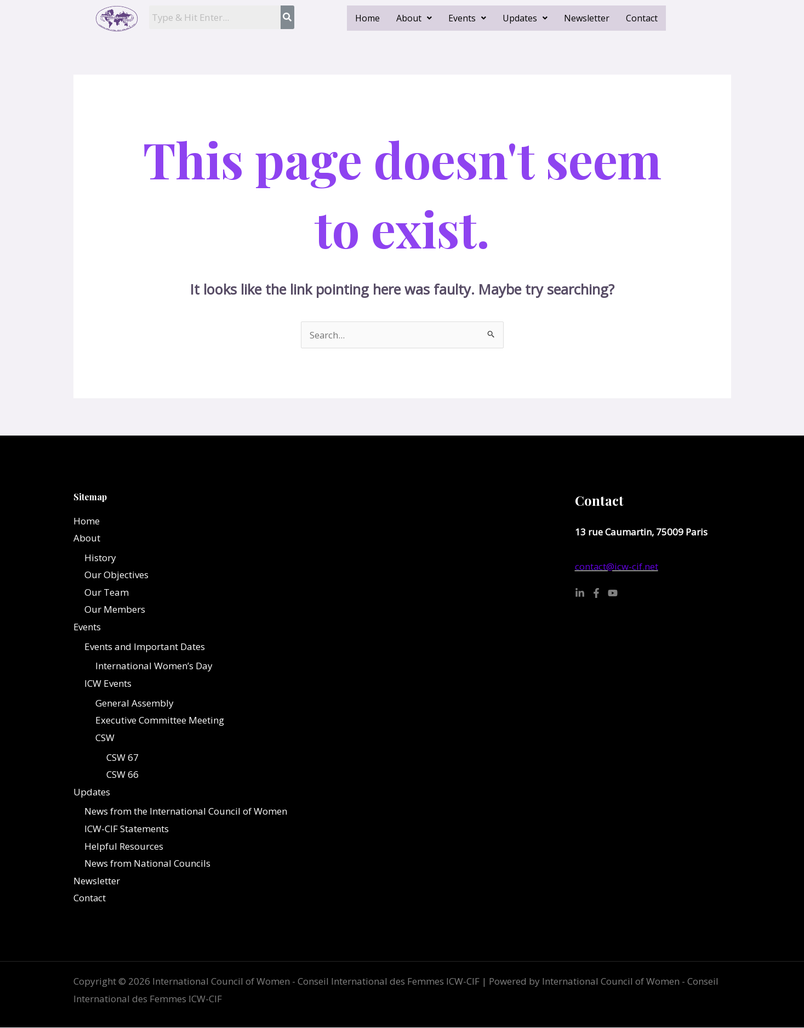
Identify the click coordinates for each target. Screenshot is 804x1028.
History (100, 557)
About (414, 18)
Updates (525, 18)
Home (367, 18)
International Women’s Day (154, 666)
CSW (105, 737)
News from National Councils (147, 863)
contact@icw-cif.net (617, 566)
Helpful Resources (123, 846)
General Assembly (134, 703)
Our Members (114, 609)
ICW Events (108, 683)
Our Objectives (116, 574)
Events (467, 18)
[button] (414, 18)
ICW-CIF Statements (126, 829)
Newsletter (586, 18)
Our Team (106, 592)
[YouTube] (613, 593)
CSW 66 (122, 775)
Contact (642, 18)
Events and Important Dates (144, 646)
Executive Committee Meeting (159, 720)
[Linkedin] (580, 593)
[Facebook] (596, 593)
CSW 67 (122, 757)
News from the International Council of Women (185, 811)
